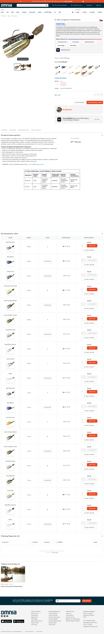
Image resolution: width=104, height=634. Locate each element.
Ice (55, 12)
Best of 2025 (35, 623)
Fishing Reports (53, 613)
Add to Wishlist (79, 102)
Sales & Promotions (36, 621)
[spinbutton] (83, 245)
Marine (40, 12)
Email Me (47, 261)
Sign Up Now (86, 601)
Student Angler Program (73, 621)
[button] (52, 135)
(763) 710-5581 (87, 624)
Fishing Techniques (54, 617)
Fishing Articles (53, 615)
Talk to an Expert (88, 613)
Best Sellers (34, 615)
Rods (12, 12)
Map (77, 12)
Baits (2, 12)
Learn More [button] (97, 119)
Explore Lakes (53, 623)
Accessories (32, 12)
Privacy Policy (39, 631)
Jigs (9, 16)
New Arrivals (34, 613)
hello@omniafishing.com (90, 626)
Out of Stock (92, 260)
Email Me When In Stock (95, 102)
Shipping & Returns (88, 615)
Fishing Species (53, 619)
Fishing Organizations (55, 621)
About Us (68, 613)
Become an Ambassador (73, 619)
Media (99, 12)
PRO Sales (34, 619)
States (84, 12)
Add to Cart (92, 245)
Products (3, 16)
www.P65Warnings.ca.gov (36, 164)
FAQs (84, 617)
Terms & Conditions (29, 631)
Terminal (24, 12)
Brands (92, 12)
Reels (17, 12)
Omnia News (69, 615)
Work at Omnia (70, 617)
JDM (59, 12)
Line (7, 12)
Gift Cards (34, 624)
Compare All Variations (61, 78)
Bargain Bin (34, 617)
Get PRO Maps (48, 12)
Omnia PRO (52, 624)
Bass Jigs (14, 16)
